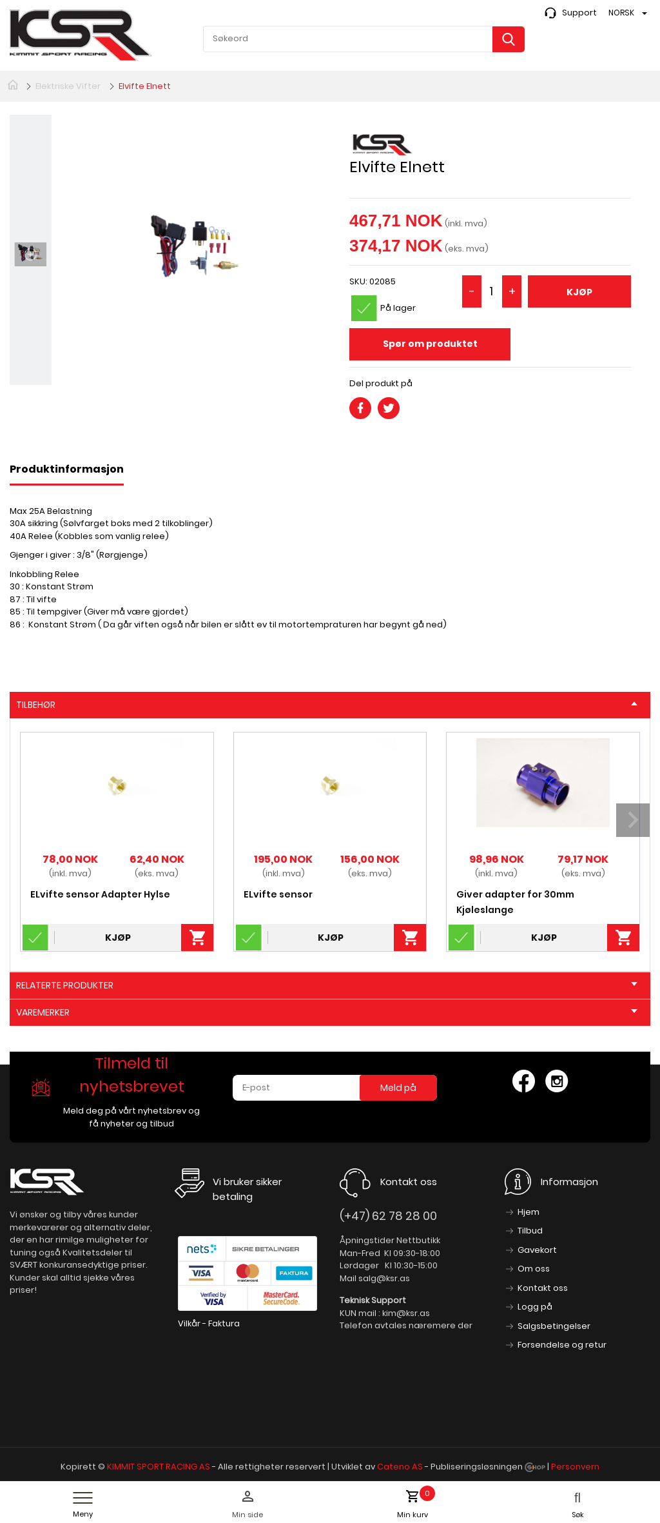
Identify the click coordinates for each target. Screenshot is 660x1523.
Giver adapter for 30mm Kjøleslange (515, 902)
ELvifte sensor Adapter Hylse (100, 894)
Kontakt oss (543, 1288)
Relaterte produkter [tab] (326, 985)
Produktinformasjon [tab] (67, 469)
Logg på (535, 1307)
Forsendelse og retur (562, 1345)
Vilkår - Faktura (209, 1323)
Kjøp (579, 292)
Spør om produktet (430, 343)
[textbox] (364, 38)
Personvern (575, 1466)
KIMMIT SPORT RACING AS (158, 1466)
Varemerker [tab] (326, 1012)
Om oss (534, 1269)
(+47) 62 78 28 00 (388, 1216)
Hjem (528, 1212)
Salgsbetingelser (554, 1326)
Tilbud (530, 1230)
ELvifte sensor (278, 894)
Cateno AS (400, 1466)
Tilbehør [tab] (326, 704)
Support (579, 12)
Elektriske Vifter (68, 86)
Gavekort (537, 1250)
